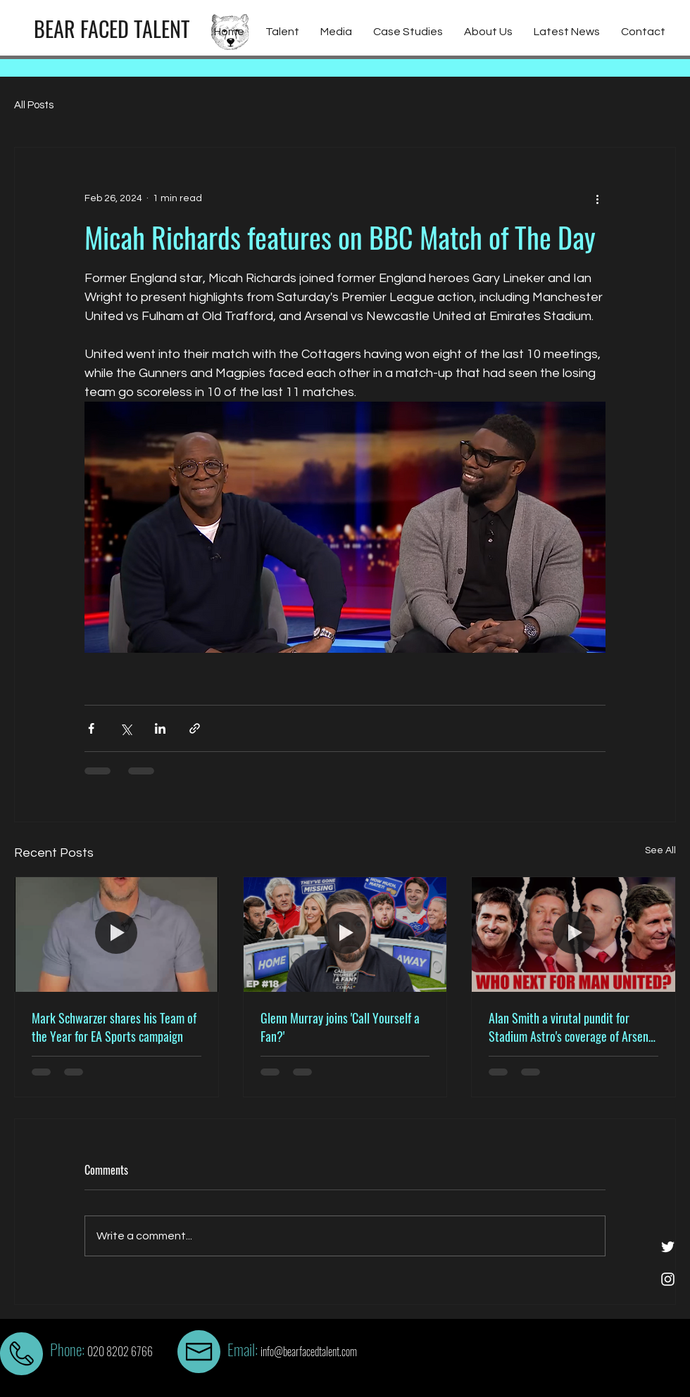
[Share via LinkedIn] (160, 728)
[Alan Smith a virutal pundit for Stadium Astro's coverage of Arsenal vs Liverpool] (573, 934)
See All (660, 850)
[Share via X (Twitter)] (125, 728)
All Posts (34, 105)
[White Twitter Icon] (668, 1247)
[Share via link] (194, 728)
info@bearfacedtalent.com (309, 1351)
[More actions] (597, 198)
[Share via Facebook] (91, 728)
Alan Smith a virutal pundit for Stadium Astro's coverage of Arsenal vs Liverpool (573, 1027)
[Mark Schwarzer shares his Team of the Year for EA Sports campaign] (116, 934)
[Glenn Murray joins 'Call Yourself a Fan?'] (345, 934)
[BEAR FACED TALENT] (112, 29)
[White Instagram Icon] (668, 1279)
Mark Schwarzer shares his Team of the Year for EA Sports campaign (114, 1027)
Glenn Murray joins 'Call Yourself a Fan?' (340, 1027)
